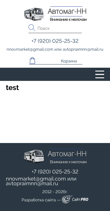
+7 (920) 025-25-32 (55, 172)
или (41, 181)
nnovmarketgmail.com (36, 179)
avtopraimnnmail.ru (32, 184)
